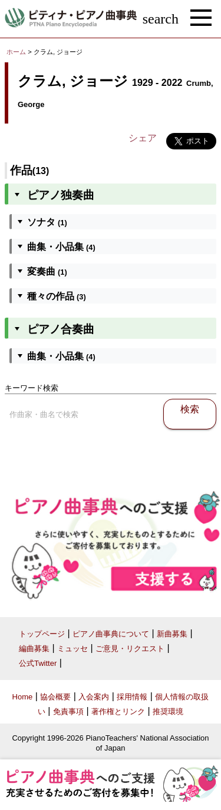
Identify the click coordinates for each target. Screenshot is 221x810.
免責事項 (68, 711)
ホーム (16, 51)
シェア (142, 138)
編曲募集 (34, 648)
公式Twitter (38, 663)
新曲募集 (172, 633)
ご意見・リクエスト (129, 648)
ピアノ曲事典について (110, 633)
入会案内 (93, 696)
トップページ (42, 633)
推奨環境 (168, 711)
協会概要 (55, 696)
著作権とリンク (118, 711)
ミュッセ (72, 648)
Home (22, 696)
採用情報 (132, 696)
